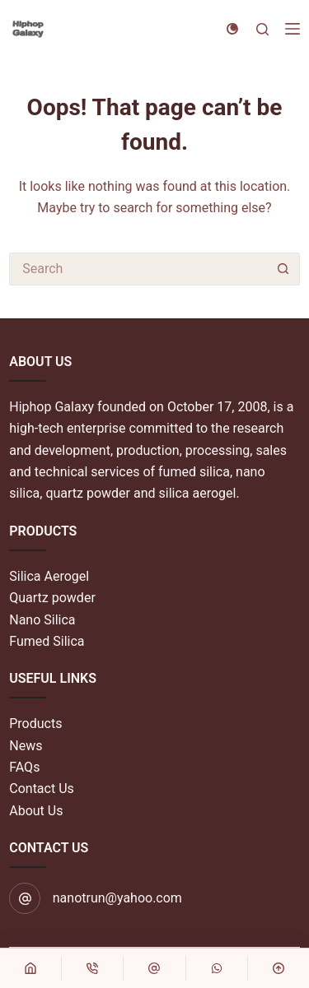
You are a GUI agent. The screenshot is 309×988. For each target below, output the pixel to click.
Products (35, 723)
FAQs (24, 767)
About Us (36, 811)
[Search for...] (138, 269)
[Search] (262, 29)
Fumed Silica (46, 641)
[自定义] (154, 968)
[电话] (92, 968)
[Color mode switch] (232, 28)
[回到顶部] (278, 968)
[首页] (30, 968)
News (25, 746)
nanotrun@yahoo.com (117, 898)
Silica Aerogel (49, 576)
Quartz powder (52, 597)
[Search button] (283, 269)
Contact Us (41, 788)
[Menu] (292, 28)
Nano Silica (42, 620)
